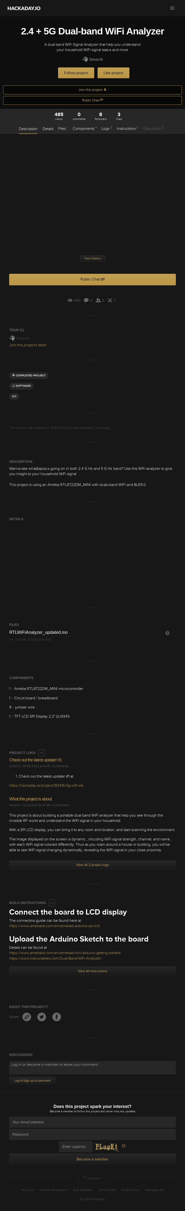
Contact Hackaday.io (53, 1190)
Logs (106, 128)
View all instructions (92, 971)
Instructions (127, 128)
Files (63, 128)
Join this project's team (27, 345)
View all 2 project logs (92, 865)
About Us (27, 1190)
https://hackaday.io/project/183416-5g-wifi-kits (46, 785)
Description (28, 128)
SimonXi (92, 59)
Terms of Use (107, 1190)
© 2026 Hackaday (92, 1199)
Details (48, 128)
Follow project (76, 73)
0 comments (60, 766)
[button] (172, 8)
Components (85, 128)
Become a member (61, 1111)
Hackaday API (154, 1190)
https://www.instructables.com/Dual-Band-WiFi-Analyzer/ (55, 958)
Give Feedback (83, 1190)
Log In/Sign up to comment (32, 1081)
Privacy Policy (130, 1190)
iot (14, 396)
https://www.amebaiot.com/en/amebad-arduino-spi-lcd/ (54, 925)
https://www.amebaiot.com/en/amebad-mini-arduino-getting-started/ (65, 952)
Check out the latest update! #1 (35, 760)
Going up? (91, 1178)
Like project (113, 73)
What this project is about (30, 799)
